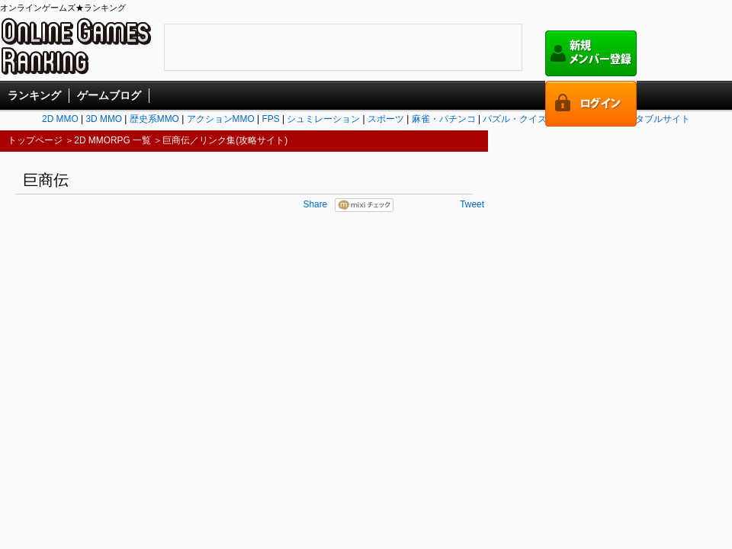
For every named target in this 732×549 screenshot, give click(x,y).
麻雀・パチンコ (444, 119)
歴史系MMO (154, 119)
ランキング (34, 95)
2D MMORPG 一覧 (112, 140)
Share (315, 204)
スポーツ (386, 119)
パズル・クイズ (515, 119)
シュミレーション (323, 119)
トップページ (35, 140)
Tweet (472, 204)
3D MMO (103, 119)
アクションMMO (221, 119)
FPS (270, 119)
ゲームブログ (109, 95)
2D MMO (60, 119)
